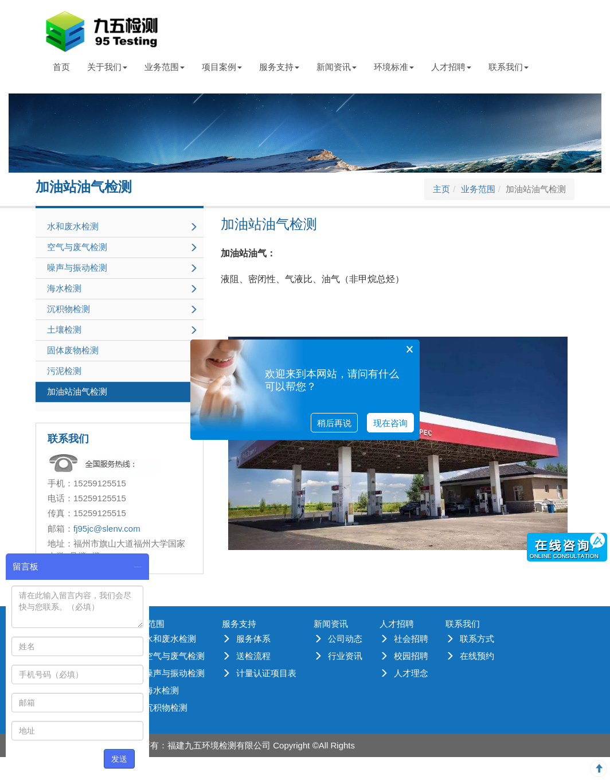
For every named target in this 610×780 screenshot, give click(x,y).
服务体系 (253, 639)
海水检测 (161, 690)
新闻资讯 (336, 67)
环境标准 (394, 67)
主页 (441, 189)
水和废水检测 (170, 639)
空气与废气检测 (174, 656)
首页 (61, 67)
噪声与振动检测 (174, 673)
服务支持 (279, 67)
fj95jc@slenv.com (106, 528)
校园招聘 (411, 656)
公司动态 (345, 639)
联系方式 (477, 639)
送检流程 (253, 656)
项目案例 (222, 67)
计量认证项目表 (266, 673)
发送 (119, 758)
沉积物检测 (165, 707)
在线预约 (477, 656)
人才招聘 (451, 67)
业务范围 (164, 67)
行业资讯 (345, 656)
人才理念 (411, 673)
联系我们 (508, 67)
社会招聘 (411, 639)
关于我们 (107, 67)
